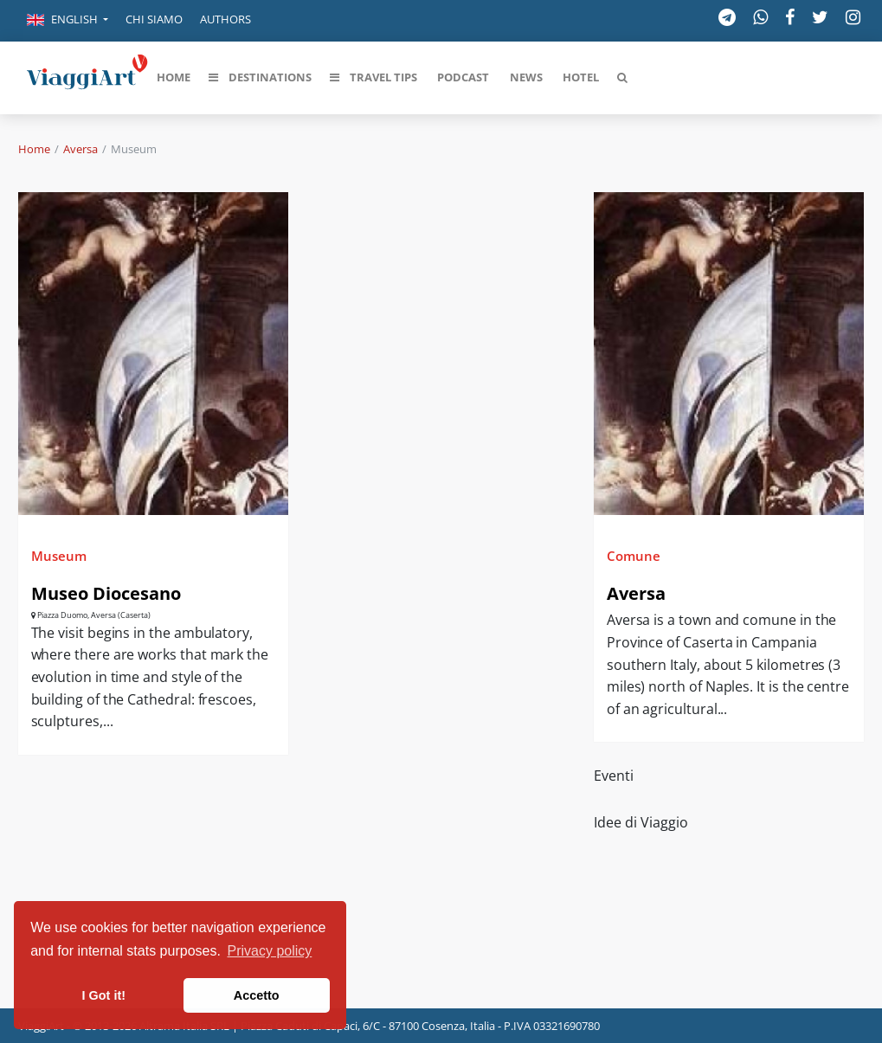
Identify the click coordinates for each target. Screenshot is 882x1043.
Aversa (80, 149)
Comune (633, 555)
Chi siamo (154, 19)
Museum (59, 555)
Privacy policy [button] (270, 950)
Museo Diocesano (106, 593)
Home (34, 149)
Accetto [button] (257, 995)
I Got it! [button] (104, 995)
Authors (225, 19)
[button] (67, 21)
